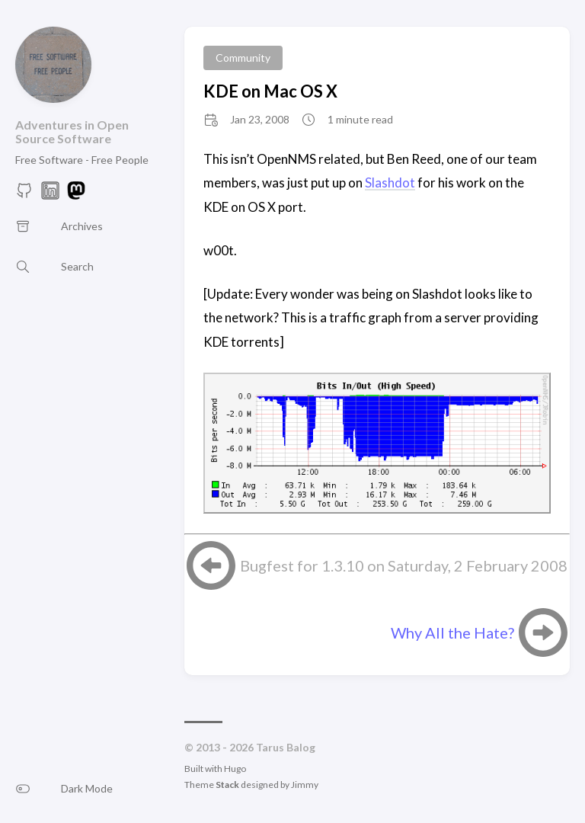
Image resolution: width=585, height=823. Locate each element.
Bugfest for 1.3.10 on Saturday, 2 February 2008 (403, 565)
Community (243, 57)
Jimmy (304, 784)
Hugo (235, 768)
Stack (227, 784)
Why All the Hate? (452, 632)
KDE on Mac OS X (270, 91)
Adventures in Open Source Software (72, 131)
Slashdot (390, 183)
